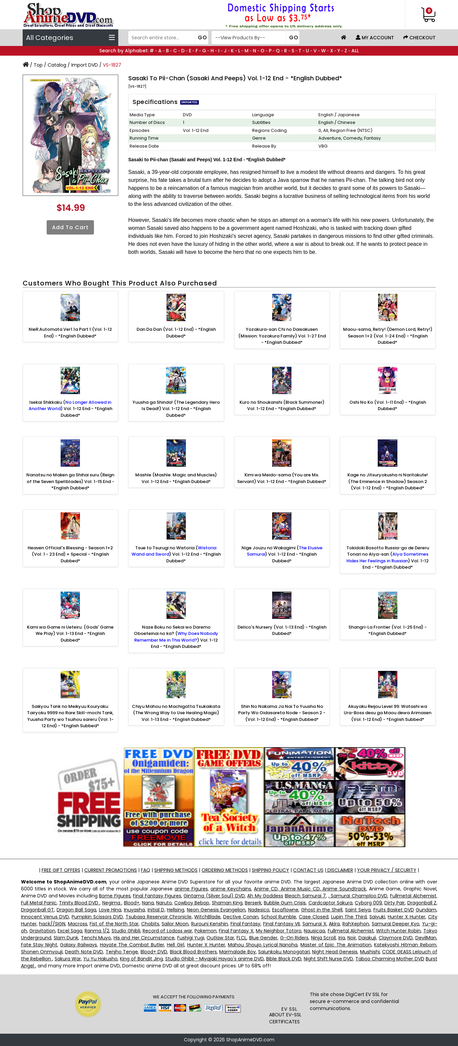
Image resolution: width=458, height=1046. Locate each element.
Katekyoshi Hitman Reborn (405, 944)
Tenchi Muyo (96, 937)
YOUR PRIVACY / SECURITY (386, 870)
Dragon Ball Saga (76, 909)
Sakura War (68, 958)
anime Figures (191, 888)
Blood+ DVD (154, 951)
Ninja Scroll (323, 937)
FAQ (145, 870)
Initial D (156, 909)
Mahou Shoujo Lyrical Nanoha (262, 944)
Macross (77, 923)
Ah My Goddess (265, 895)
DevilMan (425, 937)
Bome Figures (115, 895)
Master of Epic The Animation (335, 944)
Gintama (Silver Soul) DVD (214, 895)
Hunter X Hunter (406, 916)
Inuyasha (134, 909)
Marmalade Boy (237, 951)
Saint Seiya (358, 909)
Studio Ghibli (126, 930)
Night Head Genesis (334, 951)
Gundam (426, 909)
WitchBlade (207, 916)
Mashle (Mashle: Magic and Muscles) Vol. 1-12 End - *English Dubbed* (176, 478)
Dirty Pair (394, 902)
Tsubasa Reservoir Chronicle (159, 916)
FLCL (241, 937)
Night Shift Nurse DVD (328, 958)
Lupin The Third (349, 916)
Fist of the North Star (114, 923)
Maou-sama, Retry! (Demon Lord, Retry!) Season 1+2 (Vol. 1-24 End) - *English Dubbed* (387, 335)
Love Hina (110, 909)
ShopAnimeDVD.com (250, 1039)
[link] (289, 992)
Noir (351, 937)
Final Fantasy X (236, 930)
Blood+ (132, 902)
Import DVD (84, 65)
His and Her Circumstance (144, 937)
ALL (355, 50)
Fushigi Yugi (190, 937)
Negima (112, 902)
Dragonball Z (421, 902)
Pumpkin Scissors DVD (97, 916)
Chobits (150, 923)
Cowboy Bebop (191, 902)
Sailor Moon (175, 923)
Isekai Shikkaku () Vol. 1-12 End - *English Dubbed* (70, 408)
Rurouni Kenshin (209, 923)
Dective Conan (240, 916)
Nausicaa (314, 930)
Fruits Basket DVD (393, 909)
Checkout (419, 37)
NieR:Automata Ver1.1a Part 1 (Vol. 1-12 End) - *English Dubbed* (70, 332)
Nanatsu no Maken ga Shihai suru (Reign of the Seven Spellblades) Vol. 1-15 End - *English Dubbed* (70, 481)
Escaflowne (285, 909)
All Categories (70, 37)
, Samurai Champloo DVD (358, 895)
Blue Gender (263, 937)
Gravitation (42, 930)
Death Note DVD (84, 951)
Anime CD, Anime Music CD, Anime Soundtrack (310, 888)
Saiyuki (377, 916)
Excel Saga (70, 930)
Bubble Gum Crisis (285, 902)
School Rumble (278, 916)
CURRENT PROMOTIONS (110, 870)
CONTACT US (308, 870)
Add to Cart (70, 227)
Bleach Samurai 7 (305, 895)
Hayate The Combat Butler (132, 944)
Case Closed (313, 916)
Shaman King (227, 902)
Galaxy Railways (78, 944)
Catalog (57, 65)
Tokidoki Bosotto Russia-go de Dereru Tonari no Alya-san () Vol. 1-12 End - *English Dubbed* (387, 558)
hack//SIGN (52, 923)
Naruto (164, 902)
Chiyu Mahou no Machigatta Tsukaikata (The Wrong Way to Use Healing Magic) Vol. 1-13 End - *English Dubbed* (176, 713)
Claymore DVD (396, 937)
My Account (375, 37)
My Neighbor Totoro (278, 930)
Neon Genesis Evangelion (216, 909)
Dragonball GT (37, 909)
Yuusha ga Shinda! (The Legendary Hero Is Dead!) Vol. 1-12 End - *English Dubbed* (176, 408)
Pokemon (206, 930)
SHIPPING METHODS (176, 870)
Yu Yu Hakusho (100, 958)
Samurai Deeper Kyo (395, 923)
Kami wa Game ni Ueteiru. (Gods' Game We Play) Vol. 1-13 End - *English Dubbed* (70, 633)
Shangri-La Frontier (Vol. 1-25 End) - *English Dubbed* (387, 630)
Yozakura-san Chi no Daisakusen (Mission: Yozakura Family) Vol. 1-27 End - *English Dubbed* (282, 335)
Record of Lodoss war (167, 930)
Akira (334, 923)
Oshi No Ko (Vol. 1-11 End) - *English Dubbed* (387, 405)
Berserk (253, 902)
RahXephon (355, 923)
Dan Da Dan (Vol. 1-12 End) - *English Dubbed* (176, 332)
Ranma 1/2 (97, 930)
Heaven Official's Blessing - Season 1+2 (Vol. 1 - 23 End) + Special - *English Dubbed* (70, 554)
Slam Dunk (66, 937)
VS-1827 (112, 65)
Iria (341, 937)
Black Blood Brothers (193, 951)
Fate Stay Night (39, 944)
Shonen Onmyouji (42, 951)
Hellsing (175, 909)
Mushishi (370, 951)
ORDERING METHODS (225, 870)
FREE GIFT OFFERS (61, 870)
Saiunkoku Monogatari (283, 951)
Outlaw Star (220, 937)
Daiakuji (367, 937)
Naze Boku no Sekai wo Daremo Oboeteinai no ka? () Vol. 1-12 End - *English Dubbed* (176, 637)
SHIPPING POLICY (270, 870)
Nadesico (258, 909)
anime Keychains (231, 888)
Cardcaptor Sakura (330, 902)
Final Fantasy (245, 923)
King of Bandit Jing (141, 958)
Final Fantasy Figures (157, 895)
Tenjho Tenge (122, 951)
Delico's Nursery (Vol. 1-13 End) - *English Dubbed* (281, 630)
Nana (148, 902)
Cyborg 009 (368, 902)
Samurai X (314, 923)
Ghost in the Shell (322, 909)
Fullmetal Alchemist (413, 895)
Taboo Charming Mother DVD (389, 958)
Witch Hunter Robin (398, 930)
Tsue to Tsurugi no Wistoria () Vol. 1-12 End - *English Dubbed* (176, 554)
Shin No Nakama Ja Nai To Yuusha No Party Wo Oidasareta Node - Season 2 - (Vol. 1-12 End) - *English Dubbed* (281, 713)
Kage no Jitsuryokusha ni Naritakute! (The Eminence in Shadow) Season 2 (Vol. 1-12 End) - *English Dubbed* (387, 481)
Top (38, 65)
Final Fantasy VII (281, 923)
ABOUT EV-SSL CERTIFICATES (285, 1018)
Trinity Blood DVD (79, 902)
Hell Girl (175, 944)
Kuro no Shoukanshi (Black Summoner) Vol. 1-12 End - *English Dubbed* (281, 405)
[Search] (167, 37)
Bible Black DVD (283, 958)
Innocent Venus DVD (45, 916)
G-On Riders (294, 937)
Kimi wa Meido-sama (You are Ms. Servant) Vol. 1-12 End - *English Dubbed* (281, 478)
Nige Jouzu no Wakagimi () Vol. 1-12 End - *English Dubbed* (281, 554)
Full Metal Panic (39, 902)
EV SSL (289, 1009)
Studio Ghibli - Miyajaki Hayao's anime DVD (214, 958)
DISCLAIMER (339, 870)
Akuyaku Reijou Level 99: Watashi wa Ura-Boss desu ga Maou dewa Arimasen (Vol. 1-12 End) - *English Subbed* (387, 713)
